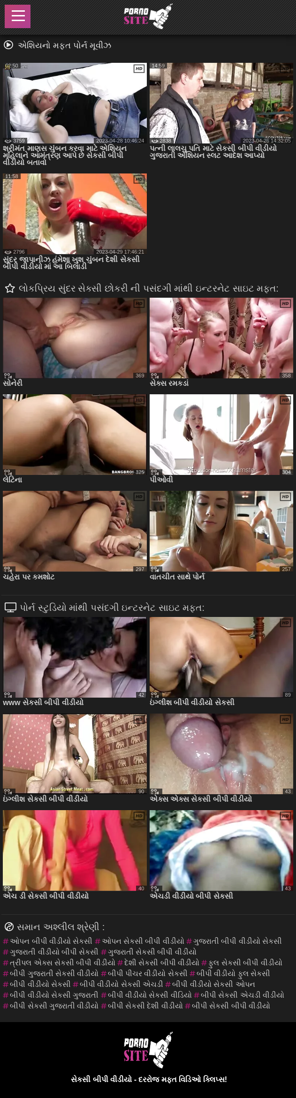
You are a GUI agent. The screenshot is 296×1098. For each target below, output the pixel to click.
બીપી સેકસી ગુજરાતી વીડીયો (54, 1006)
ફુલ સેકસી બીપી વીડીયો (245, 963)
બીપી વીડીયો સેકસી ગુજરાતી (54, 995)
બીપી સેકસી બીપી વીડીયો (231, 1006)
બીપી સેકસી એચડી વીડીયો (242, 995)
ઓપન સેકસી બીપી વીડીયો (143, 941)
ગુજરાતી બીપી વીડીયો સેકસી (237, 941)
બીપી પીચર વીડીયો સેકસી (148, 974)
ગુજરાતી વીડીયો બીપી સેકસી (54, 952)
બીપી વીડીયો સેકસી (40, 984)
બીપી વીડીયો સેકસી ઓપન (213, 984)
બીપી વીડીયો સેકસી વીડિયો (150, 995)
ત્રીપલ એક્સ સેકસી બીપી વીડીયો (62, 963)
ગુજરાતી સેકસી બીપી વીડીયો (152, 952)
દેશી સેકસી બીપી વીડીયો (161, 963)
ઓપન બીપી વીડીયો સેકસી (51, 941)
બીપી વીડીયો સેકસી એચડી (121, 984)
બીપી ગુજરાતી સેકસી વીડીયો (54, 974)
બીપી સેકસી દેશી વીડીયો (145, 1006)
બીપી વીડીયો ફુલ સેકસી (233, 974)
